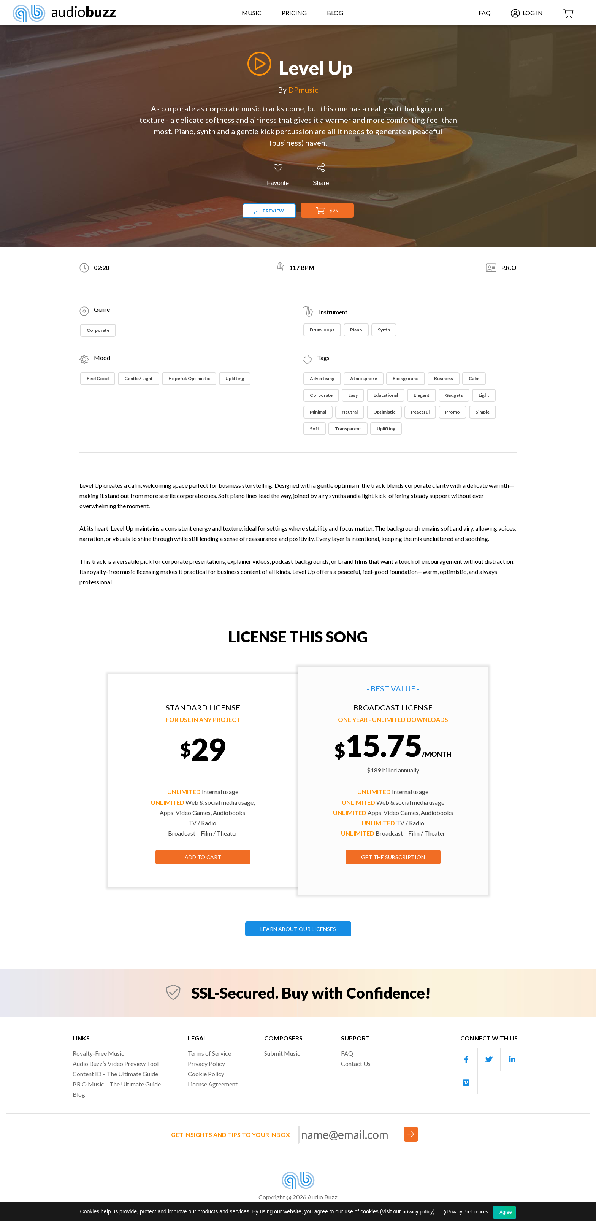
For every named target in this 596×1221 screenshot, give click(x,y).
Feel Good (98, 378)
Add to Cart (203, 857)
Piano (356, 330)
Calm (474, 378)
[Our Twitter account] (489, 1059)
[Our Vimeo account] (466, 1082)
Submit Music (282, 1053)
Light (484, 395)
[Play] (257, 63)
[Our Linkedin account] (512, 1059)
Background (405, 378)
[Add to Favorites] (278, 175)
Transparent (348, 428)
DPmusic (303, 89)
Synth (384, 330)
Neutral (350, 412)
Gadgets (454, 395)
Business (443, 378)
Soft (314, 428)
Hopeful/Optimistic (189, 378)
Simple (483, 412)
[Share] (321, 175)
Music (252, 12)
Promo (452, 412)
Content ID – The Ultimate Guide (115, 1073)
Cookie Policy (206, 1073)
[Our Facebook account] (466, 1059)
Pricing (294, 12)
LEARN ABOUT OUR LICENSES (298, 929)
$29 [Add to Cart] (327, 211)
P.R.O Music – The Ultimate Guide (117, 1084)
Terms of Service (209, 1053)
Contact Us (356, 1063)
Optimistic (384, 412)
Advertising (322, 378)
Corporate (98, 330)
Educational (385, 395)
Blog (335, 12)
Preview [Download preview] (269, 211)
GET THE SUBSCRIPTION (393, 857)
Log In (527, 12)
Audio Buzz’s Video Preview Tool (116, 1063)
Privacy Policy (206, 1063)
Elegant (422, 395)
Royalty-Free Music (98, 1053)
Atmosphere (363, 378)
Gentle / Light (138, 378)
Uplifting (234, 378)
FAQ (485, 12)
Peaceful (420, 412)
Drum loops (322, 330)
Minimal (318, 412)
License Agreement (213, 1084)
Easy (353, 395)
